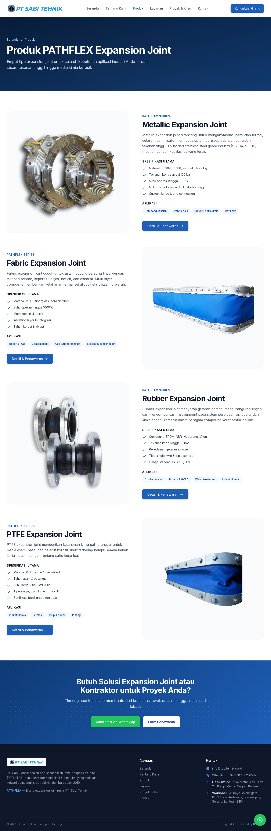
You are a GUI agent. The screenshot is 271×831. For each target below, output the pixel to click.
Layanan (156, 8)
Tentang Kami (116, 8)
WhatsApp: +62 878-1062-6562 (234, 775)
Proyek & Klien (180, 8)
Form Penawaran (161, 722)
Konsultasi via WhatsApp (115, 722)
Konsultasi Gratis (247, 8)
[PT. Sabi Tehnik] (35, 8)
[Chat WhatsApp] (260, 820)
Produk (138, 8)
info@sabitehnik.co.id (227, 768)
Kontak (203, 8)
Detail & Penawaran (165, 226)
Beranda (92, 8)
